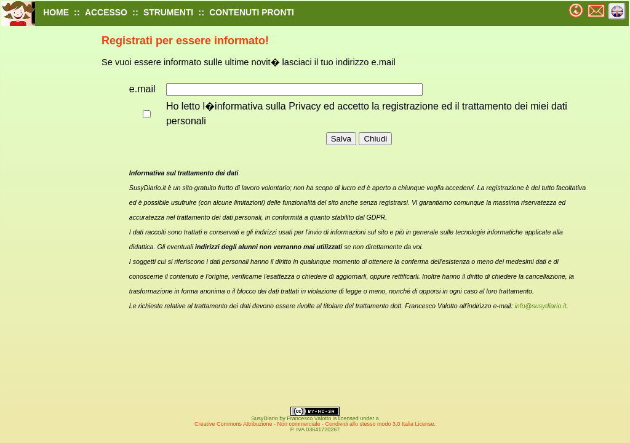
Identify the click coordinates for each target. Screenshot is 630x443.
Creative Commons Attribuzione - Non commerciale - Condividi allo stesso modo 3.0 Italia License (314, 424)
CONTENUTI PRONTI (251, 12)
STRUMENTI (168, 12)
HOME (56, 12)
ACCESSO (106, 12)
